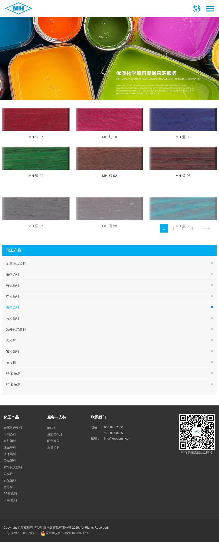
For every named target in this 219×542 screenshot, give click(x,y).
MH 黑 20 (109, 245)
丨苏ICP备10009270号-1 (21, 533)
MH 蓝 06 (182, 245)
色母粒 (11, 362)
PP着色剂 (13, 373)
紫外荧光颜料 (16, 329)
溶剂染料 (12, 274)
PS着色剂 (13, 384)
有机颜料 (12, 285)
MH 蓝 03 (182, 140)
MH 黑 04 (35, 245)
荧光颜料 (12, 318)
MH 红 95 (35, 140)
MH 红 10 (109, 140)
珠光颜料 (12, 296)
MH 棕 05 (182, 179)
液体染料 (12, 307)
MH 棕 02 (109, 179)
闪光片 (11, 340)
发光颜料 (12, 351)
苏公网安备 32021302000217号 (67, 533)
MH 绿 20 (35, 179)
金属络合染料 (16, 263)
